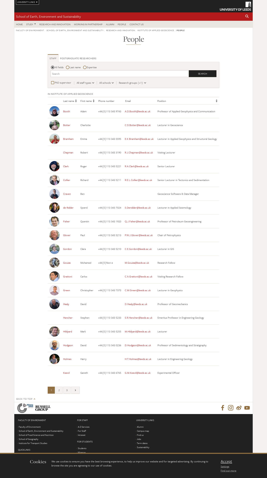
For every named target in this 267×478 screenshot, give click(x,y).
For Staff (82, 431)
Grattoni (67, 276)
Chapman (68, 152)
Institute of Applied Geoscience (155, 30)
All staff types (84, 83)
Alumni (110, 24)
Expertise (92, 67)
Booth (66, 111)
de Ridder (68, 207)
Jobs (139, 439)
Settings (225, 466)
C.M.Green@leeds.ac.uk (138, 290)
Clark (66, 166)
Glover (66, 235)
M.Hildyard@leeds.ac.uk (138, 331)
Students (82, 448)
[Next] (75, 390)
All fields (59, 67)
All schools (105, 83)
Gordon (67, 249)
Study (29, 24)
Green (66, 290)
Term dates (142, 443)
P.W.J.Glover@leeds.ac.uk (139, 235)
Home (19, 24)
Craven (67, 194)
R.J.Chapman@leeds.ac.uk (139, 152)
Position (161, 101)
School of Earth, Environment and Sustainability (48, 16)
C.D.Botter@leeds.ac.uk (138, 125)
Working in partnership (88, 24)
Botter (66, 125)
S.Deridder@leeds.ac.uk (138, 207)
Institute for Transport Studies (33, 443)
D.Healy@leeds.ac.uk (136, 304)
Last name (75, 67)
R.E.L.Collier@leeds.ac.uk (138, 180)
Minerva (81, 452)
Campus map (143, 431)
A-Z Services (83, 426)
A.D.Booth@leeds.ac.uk (137, 111)
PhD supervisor (63, 82)
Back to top (24, 399)
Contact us (137, 24)
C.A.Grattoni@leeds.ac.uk (138, 276)
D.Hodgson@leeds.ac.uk (138, 345)
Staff (53, 58)
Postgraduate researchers (78, 58)
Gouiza (66, 263)
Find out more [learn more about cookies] (228, 470)
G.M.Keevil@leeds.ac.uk (138, 373)
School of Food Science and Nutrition (36, 435)
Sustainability (143, 447)
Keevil (66, 373)
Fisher (66, 221)
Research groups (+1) (131, 83)
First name (86, 101)
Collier (66, 180)
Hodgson (68, 345)
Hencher (68, 318)
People (122, 24)
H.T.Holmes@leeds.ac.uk (138, 359)
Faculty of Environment (30, 30)
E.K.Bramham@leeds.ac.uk (139, 139)
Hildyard (67, 331)
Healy (66, 304)
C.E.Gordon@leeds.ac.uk (138, 249)
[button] (247, 16)
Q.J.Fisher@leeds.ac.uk (137, 221)
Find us (140, 435)
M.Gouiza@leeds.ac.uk (137, 263)
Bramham (68, 139)
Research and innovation (54, 24)
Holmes (67, 359)
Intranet (81, 435)
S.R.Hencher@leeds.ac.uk (138, 318)
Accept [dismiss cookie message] (226, 461)
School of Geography (28, 439)
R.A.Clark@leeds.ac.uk (137, 166)
